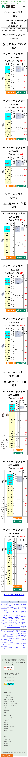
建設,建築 (6, 710)
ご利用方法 (7, 739)
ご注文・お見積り (6, 756)
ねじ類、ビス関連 (8, 697)
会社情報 (6, 743)
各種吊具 (6, 722)
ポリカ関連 (7, 695)
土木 (5, 708)
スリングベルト (8, 720)
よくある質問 (7, 741)
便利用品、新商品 (8, 730)
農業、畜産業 (7, 715)
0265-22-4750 (10, 677)
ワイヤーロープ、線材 (10, 705)
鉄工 (5, 712)
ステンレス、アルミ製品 (10, 703)
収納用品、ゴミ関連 (9, 726)
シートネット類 (8, 717)
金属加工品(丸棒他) (9, 701)
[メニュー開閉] (24, 6)
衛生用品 (6, 728)
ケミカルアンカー (8, 699)
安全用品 (6, 724)
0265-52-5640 (10, 680)
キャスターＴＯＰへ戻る (14, 595)
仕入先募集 (7, 745)
